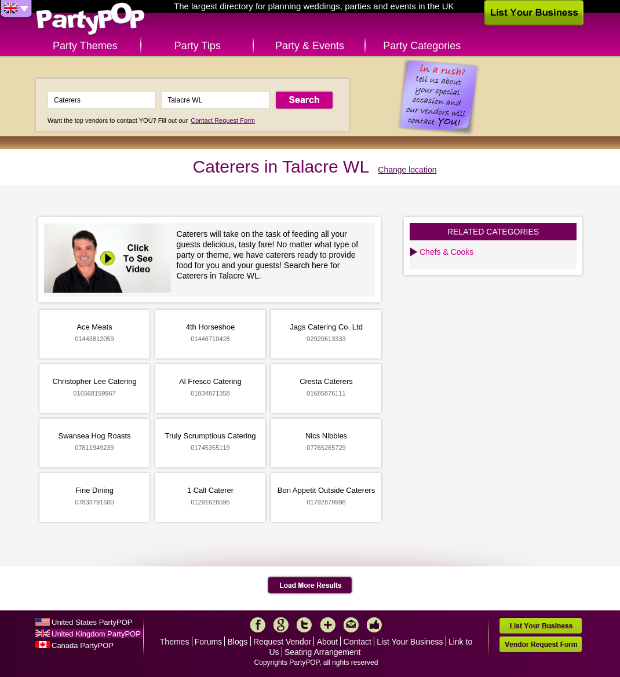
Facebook (257, 624)
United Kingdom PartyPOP (96, 634)
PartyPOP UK (90, 19)
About (327, 641)
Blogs (238, 641)
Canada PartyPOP (83, 645)
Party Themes (85, 46)
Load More (310, 585)
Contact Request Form (223, 120)
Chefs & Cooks (446, 252)
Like (374, 624)
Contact (357, 641)
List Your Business (410, 641)
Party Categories (422, 46)
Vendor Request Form (540, 644)
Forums (208, 641)
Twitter (304, 624)
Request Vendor (282, 641)
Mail (351, 624)
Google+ (281, 624)
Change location (407, 169)
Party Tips (197, 46)
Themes (174, 641)
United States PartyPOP (92, 622)
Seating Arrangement (323, 652)
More (327, 624)
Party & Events (309, 46)
